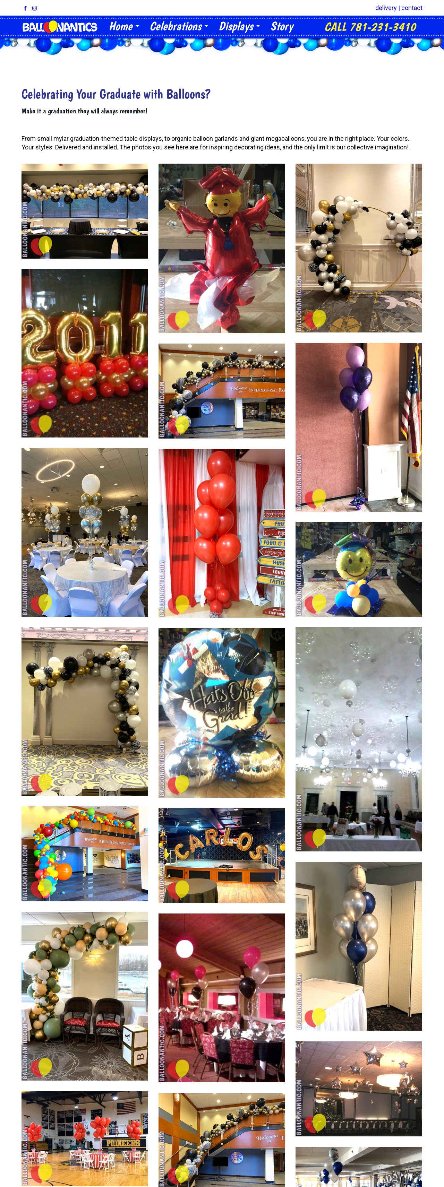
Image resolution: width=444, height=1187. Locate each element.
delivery (386, 7)
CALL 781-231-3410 (370, 27)
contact (411, 7)
